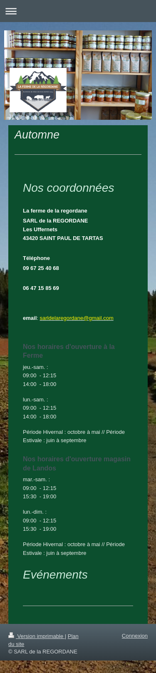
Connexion (135, 636)
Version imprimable (36, 636)
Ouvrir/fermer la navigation (78, 11)
